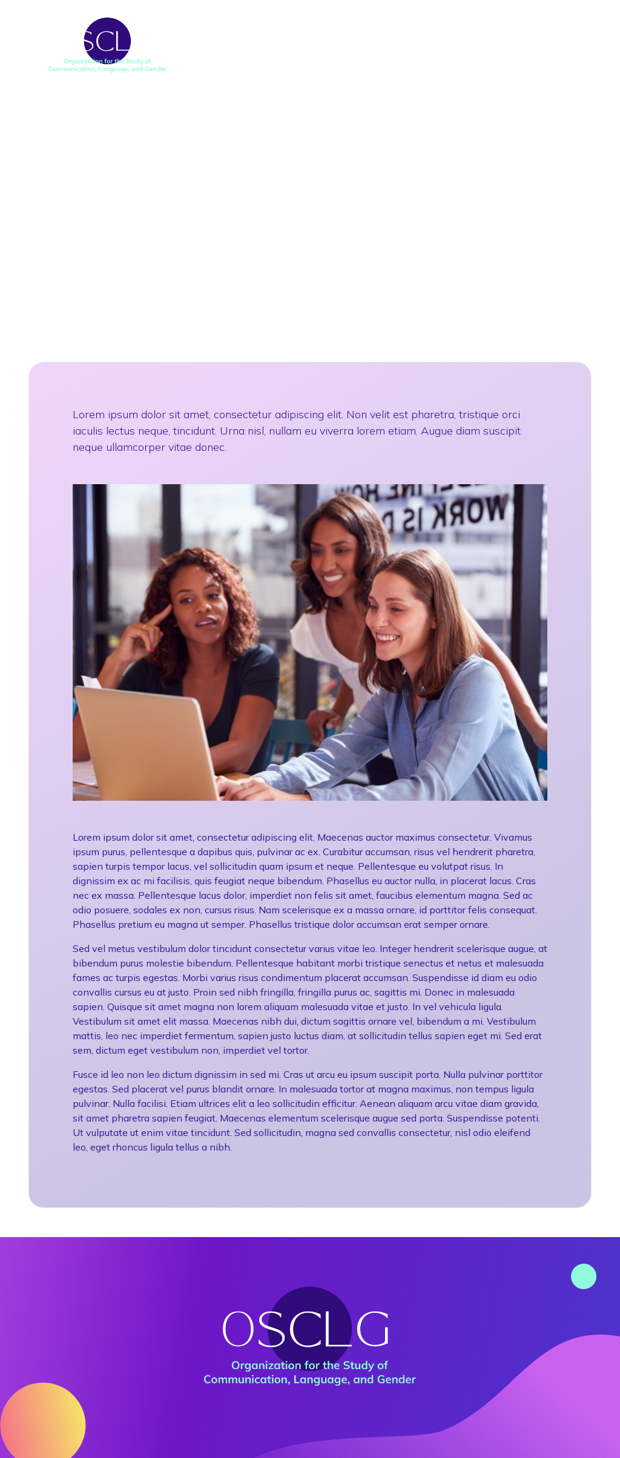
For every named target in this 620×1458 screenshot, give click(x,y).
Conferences (327, 33)
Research (429, 33)
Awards (519, 33)
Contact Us (517, 57)
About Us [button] (226, 33)
